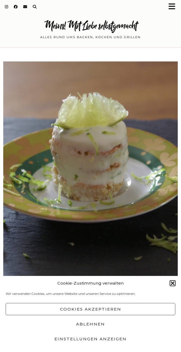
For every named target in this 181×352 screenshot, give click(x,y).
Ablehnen (90, 324)
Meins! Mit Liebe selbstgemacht (90, 25)
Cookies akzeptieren (90, 309)
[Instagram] (6, 6)
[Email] (25, 6)
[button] (173, 7)
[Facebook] (16, 6)
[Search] (35, 6)
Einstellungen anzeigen (90, 338)
